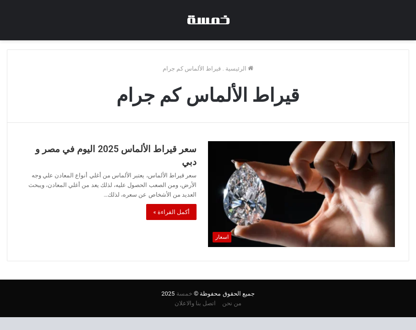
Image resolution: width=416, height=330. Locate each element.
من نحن (231, 303)
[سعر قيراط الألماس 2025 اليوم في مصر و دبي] (301, 194)
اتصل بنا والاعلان (195, 303)
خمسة (184, 293)
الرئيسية (239, 68)
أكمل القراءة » (171, 212)
